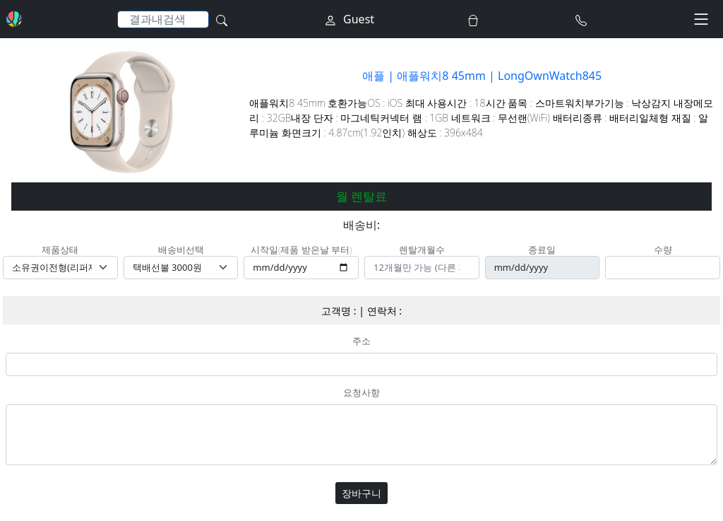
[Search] (163, 19)
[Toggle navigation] (701, 19)
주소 (361, 341)
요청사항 (361, 393)
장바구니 (361, 493)
